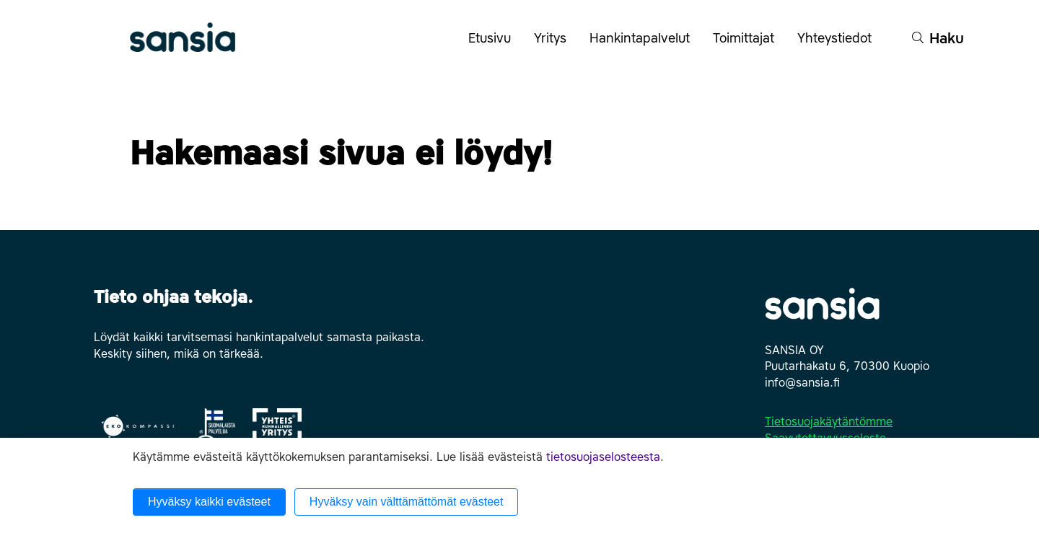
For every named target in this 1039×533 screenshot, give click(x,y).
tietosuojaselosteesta (603, 457)
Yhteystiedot (840, 45)
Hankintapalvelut (645, 45)
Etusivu (489, 38)
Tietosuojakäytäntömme (829, 421)
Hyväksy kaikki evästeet (209, 501)
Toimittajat (749, 45)
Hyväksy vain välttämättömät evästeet (407, 501)
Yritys (556, 45)
